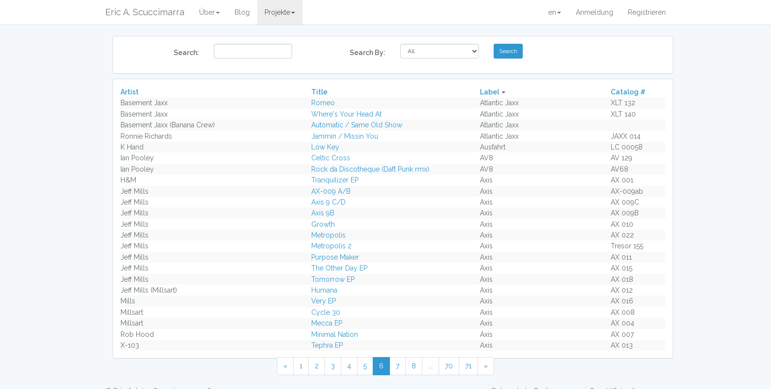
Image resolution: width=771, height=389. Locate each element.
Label (489, 92)
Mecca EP (326, 323)
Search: (186, 53)
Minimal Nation (334, 334)
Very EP (323, 301)
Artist (129, 92)
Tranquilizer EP (334, 180)
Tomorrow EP (333, 279)
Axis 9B (322, 213)
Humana (324, 290)
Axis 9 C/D (328, 202)
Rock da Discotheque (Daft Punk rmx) (370, 169)
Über (209, 12)
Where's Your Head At (346, 114)
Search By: (368, 53)
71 (468, 366)
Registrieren (647, 12)
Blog (242, 12)
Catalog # (628, 92)
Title (319, 92)
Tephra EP (327, 345)
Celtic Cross (330, 158)
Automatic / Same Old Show (356, 125)
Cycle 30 (325, 312)
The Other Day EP (339, 268)
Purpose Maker (335, 257)
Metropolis (328, 235)
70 (449, 366)
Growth (323, 224)
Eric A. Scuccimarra (144, 12)
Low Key (325, 147)
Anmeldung (594, 12)
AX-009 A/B (331, 191)
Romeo (323, 103)
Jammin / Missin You (344, 136)
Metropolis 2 (331, 246)
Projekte (280, 12)
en (554, 12)
